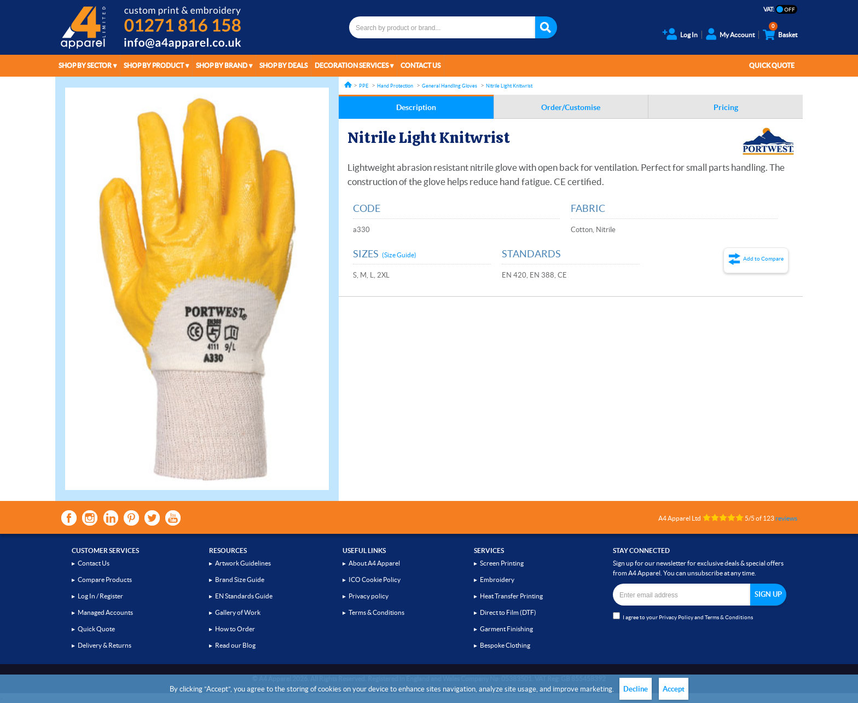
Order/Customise (570, 107)
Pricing (726, 107)
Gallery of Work (237, 612)
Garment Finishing (506, 628)
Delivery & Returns (104, 645)
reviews (786, 518)
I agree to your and (683, 616)
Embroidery (497, 579)
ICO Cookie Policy (375, 579)
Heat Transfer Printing (511, 596)
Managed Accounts (105, 612)
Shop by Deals (283, 65)
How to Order (235, 628)
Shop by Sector (85, 65)
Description (416, 107)
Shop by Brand (221, 65)
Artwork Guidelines (243, 563)
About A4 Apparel (374, 563)
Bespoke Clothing (505, 645)
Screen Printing (502, 563)
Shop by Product (154, 65)
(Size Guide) (399, 254)
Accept (674, 689)
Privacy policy (369, 596)
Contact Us (420, 65)
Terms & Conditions (376, 612)
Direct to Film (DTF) (508, 612)
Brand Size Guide (239, 579)
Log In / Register (100, 596)
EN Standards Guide (244, 596)
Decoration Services (352, 65)
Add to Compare (763, 259)
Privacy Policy (676, 617)
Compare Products (105, 579)
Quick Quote (772, 65)
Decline (635, 689)
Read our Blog (235, 645)
